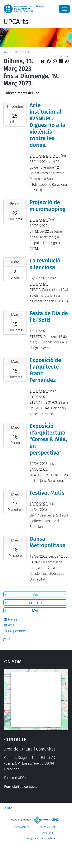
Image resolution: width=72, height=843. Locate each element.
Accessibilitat (47, 827)
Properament (18, 631)
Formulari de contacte (21, 787)
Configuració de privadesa (39, 838)
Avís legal (48, 832)
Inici (5, 52)
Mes (35, 610)
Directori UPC (14, 778)
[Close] (64, 9)
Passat (13, 619)
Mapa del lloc (21, 827)
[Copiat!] (67, 61)
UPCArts (15, 21)
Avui (11, 625)
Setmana (35, 602)
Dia (35, 594)
